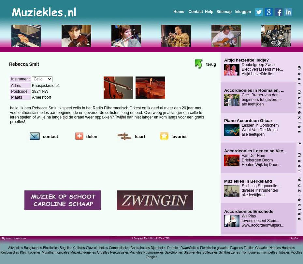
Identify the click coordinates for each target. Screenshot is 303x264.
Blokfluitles (51, 248)
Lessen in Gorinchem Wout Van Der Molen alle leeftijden (251, 127)
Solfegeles (210, 252)
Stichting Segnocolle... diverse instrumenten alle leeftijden (252, 188)
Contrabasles (140, 248)
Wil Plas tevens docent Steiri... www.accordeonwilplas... (254, 218)
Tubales (284, 252)
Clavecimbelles (97, 248)
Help (209, 11)
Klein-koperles (30, 252)
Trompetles (269, 252)
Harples (275, 248)
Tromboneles (250, 252)
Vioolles (296, 252)
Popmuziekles (153, 252)
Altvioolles (15, 248)
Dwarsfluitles (189, 248)
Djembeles (158, 248)
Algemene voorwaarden (14, 238)
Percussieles (119, 252)
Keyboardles (10, 252)
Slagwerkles (192, 252)
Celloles (79, 248)
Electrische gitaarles (214, 248)
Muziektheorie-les (83, 252)
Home (178, 11)
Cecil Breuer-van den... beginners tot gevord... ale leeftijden (254, 97)
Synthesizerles (229, 252)
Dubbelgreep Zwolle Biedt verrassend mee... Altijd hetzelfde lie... (253, 67)
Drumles (173, 248)
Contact (195, 11)
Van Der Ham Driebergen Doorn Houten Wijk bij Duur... (255, 158)
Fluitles (249, 248)
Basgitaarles (33, 248)
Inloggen (243, 11)
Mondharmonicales (55, 252)
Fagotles (236, 248)
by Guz (294, 238)
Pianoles (136, 252)
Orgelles (103, 252)
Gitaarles (261, 248)
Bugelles (66, 248)
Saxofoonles (174, 252)
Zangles (151, 257)
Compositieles (119, 248)
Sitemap (224, 11)
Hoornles (288, 248)
